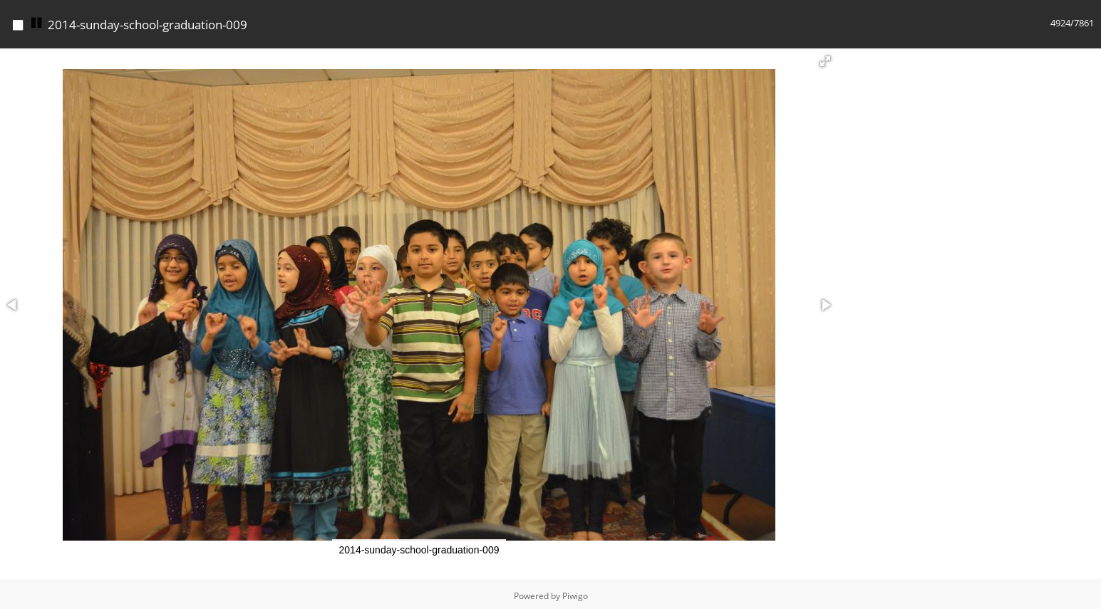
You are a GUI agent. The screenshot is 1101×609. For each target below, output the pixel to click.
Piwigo (575, 596)
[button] (825, 61)
